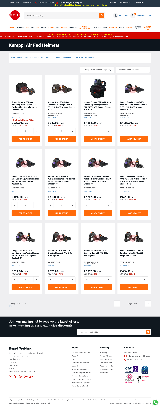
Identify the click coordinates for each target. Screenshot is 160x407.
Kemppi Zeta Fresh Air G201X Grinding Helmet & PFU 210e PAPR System (96, 253)
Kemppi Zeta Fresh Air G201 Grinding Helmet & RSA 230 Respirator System (132, 253)
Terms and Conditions (79, 369)
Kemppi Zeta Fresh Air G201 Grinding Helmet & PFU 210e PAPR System (60, 253)
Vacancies (75, 366)
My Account (123, 16)
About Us (75, 356)
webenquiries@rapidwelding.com (71, 3)
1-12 (10, 306)
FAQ (73, 359)
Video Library (104, 373)
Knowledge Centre (106, 359)
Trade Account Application (81, 383)
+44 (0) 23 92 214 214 (46, 3)
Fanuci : (80, 386)
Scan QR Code (28, 3)
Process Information (107, 366)
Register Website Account (81, 363)
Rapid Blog (103, 353)
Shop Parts (16, 117)
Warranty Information (107, 369)
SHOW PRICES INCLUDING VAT (120, 2)
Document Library (106, 356)
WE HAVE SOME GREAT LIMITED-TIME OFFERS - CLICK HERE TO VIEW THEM (80, 34)
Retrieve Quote (14, 3)
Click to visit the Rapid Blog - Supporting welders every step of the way (80, 5)
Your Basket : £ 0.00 (144, 16)
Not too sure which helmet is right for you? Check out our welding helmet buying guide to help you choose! (52, 57)
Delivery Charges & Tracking (81, 373)
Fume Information (106, 363)
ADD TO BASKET (25, 139)
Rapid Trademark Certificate (81, 379)
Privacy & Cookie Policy (80, 376)
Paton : (74, 386)
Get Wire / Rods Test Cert (81, 353)
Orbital (85, 386)
